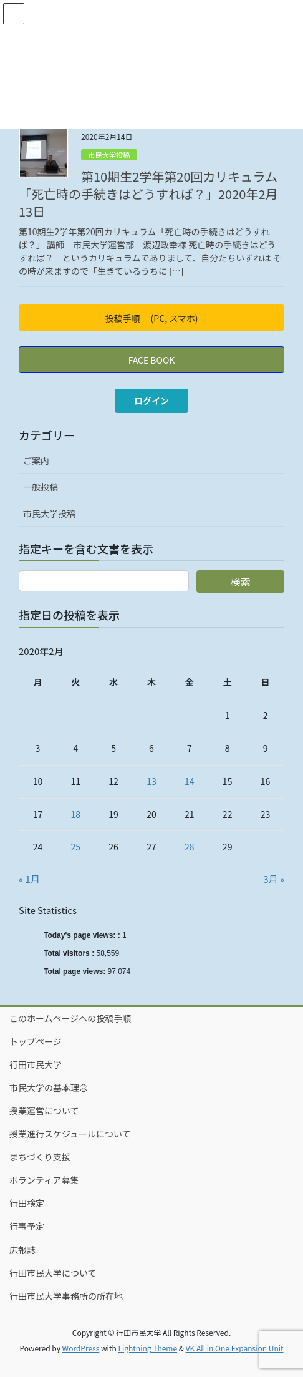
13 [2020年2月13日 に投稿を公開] (151, 781)
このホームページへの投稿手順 (70, 1018)
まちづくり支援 (39, 1157)
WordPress (81, 1348)
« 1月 (29, 878)
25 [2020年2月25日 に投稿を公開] (75, 846)
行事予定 (26, 1226)
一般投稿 (40, 486)
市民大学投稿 (109, 155)
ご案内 (36, 460)
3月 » (273, 878)
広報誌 (22, 1249)
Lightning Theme (147, 1348)
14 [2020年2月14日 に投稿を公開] (190, 781)
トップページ (35, 1041)
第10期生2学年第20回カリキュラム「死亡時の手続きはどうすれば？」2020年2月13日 (148, 193)
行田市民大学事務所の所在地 (66, 1296)
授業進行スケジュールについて (70, 1133)
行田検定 (26, 1203)
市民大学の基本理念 (48, 1087)
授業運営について (44, 1110)
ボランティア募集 (44, 1180)
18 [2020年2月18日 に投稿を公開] (75, 814)
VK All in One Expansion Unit (235, 1348)
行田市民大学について (53, 1273)
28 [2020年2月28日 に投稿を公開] (190, 846)
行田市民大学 (35, 1064)
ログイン (151, 400)
